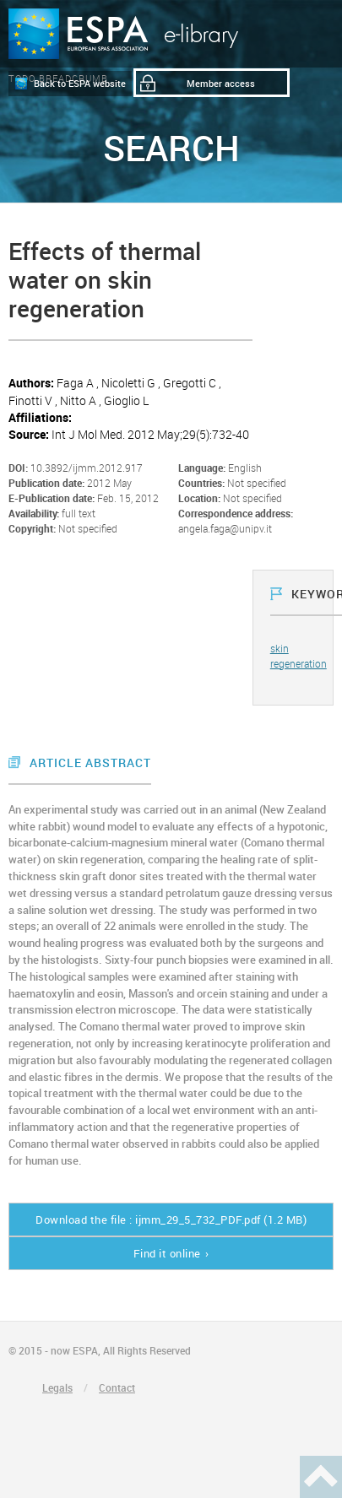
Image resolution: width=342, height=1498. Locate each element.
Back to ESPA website (80, 83)
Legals (57, 1387)
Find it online (167, 1253)
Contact (117, 1387)
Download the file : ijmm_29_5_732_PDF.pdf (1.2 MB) (171, 1219)
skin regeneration (298, 655)
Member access (221, 83)
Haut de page (321, 1477)
